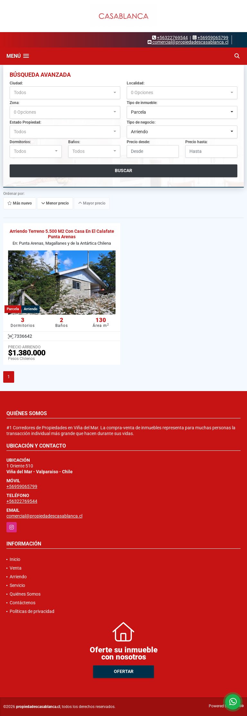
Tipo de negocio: (141, 122)
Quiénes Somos (25, 594)
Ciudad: (16, 83)
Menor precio (55, 203)
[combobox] (65, 92)
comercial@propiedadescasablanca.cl (44, 516)
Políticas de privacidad (32, 611)
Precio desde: (138, 142)
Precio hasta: (196, 142)
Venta (16, 568)
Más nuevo (19, 203)
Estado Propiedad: (25, 122)
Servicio (17, 585)
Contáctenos (22, 602)
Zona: (14, 102)
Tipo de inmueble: (142, 102)
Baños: (74, 142)
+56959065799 (212, 37)
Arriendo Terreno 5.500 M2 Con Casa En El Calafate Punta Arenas (62, 234)
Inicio (15, 559)
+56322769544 (172, 37)
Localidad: (135, 83)
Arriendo (18, 576)
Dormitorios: (20, 142)
